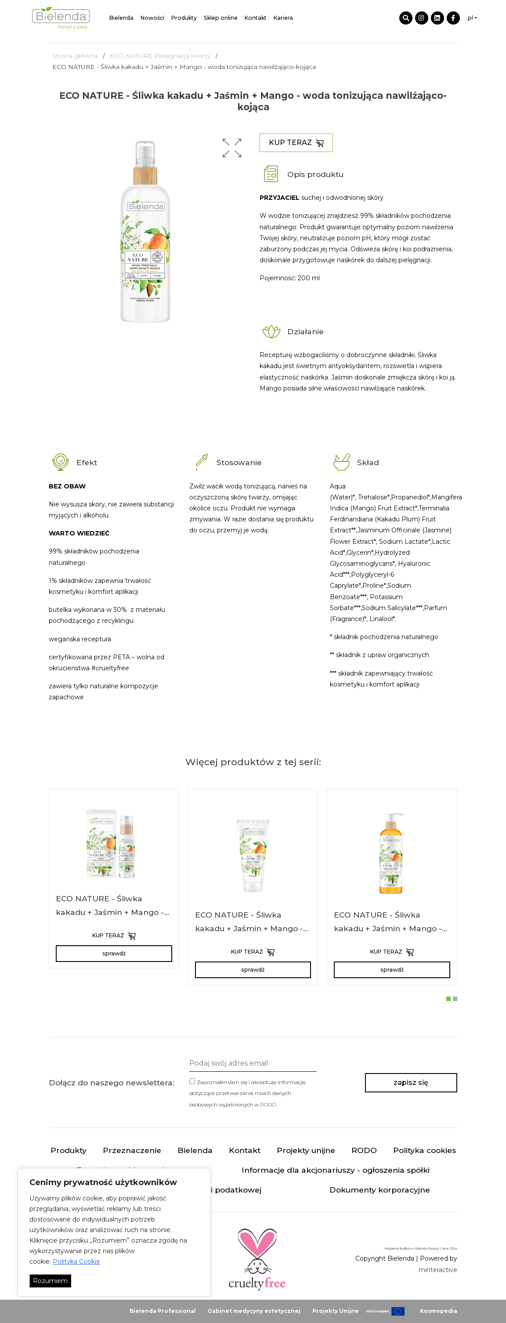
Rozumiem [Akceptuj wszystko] (50, 1281)
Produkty (184, 17)
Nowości (152, 17)
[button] (232, 148)
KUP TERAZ (296, 142)
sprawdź (114, 953)
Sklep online (221, 17)
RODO (268, 1104)
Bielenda (121, 17)
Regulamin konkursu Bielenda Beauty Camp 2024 (420, 1249)
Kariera (283, 17)
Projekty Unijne (335, 1311)
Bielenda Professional (163, 1311)
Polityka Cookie (76, 1261)
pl (470, 17)
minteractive (438, 1270)
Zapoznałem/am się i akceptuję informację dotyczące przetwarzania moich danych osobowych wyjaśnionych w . (247, 1093)
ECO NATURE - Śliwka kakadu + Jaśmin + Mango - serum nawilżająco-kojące (110, 912)
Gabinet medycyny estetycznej (254, 1311)
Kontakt (256, 17)
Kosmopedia (438, 1311)
